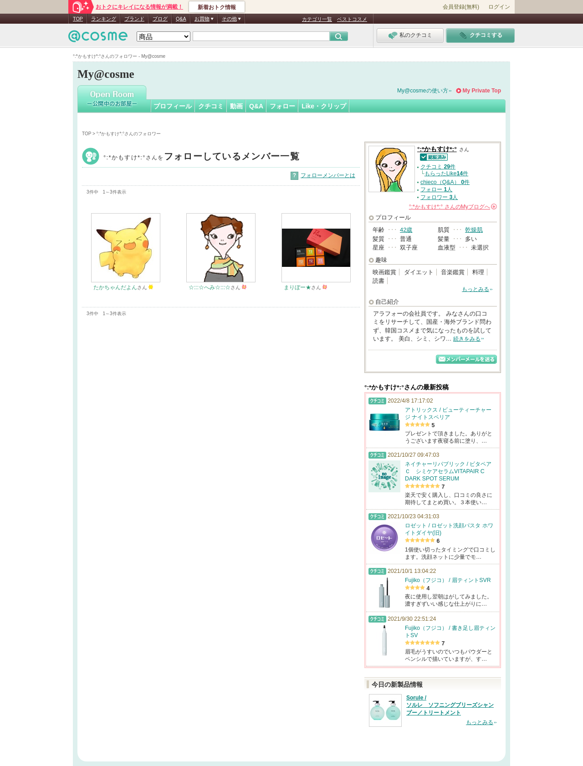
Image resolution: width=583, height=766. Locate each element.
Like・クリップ (324, 106)
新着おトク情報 (217, 7)
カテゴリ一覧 (317, 19)
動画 (236, 106)
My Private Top (482, 90)
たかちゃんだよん (115, 287)
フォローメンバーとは (328, 175)
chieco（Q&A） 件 (445, 182)
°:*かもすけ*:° (201, 157)
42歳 (406, 229)
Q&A (181, 18)
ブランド (134, 18)
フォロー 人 (436, 189)
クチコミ (211, 106)
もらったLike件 (446, 173)
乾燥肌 (474, 229)
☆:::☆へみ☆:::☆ (209, 287)
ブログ (160, 18)
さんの (453, 207)
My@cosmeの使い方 (422, 90)
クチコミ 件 (437, 166)
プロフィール (172, 106)
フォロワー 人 (439, 197)
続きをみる (467, 339)
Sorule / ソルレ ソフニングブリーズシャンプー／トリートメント (450, 705)
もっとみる (475, 289)
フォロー (282, 106)
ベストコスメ (352, 19)
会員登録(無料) (461, 7)
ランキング (103, 18)
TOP (78, 18)
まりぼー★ (297, 287)
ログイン (499, 7)
